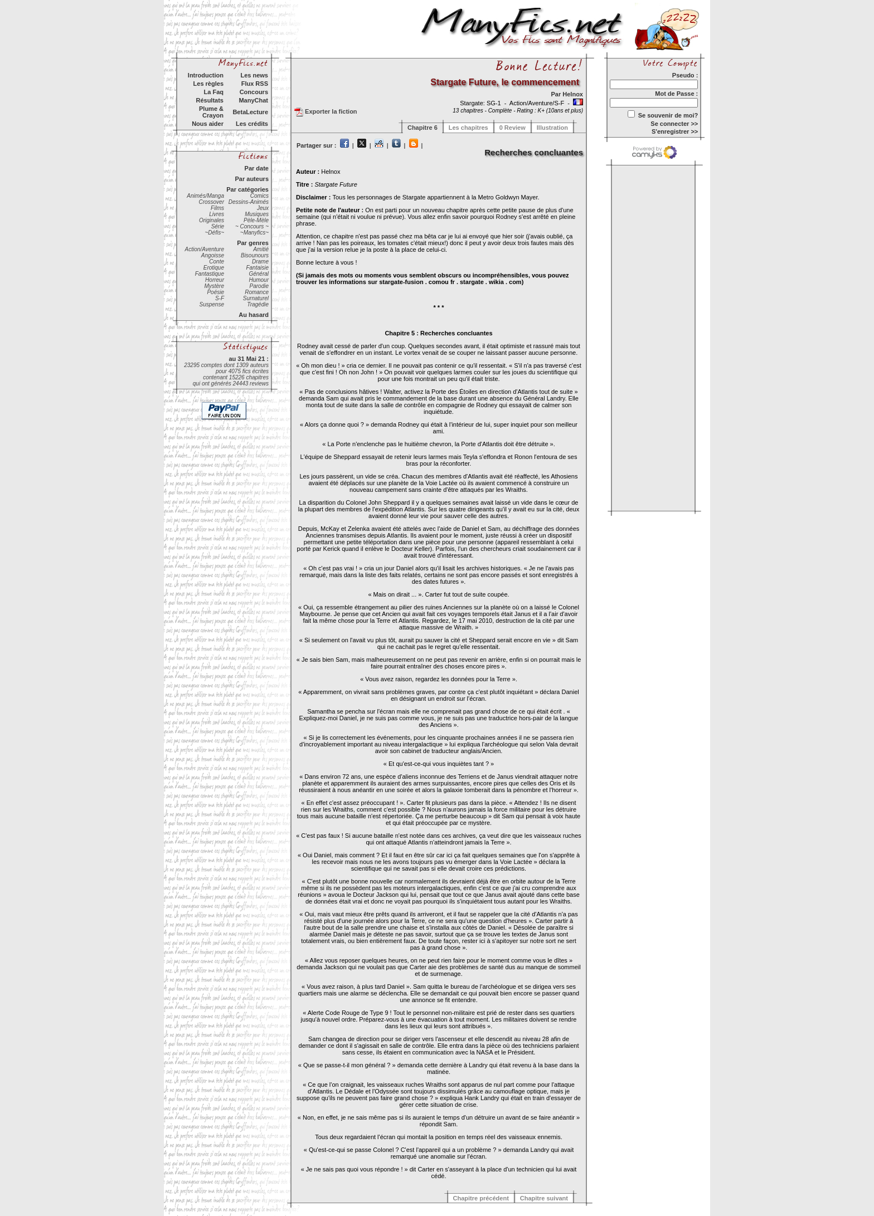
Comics (259, 196)
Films (217, 208)
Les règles (208, 83)
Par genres (253, 243)
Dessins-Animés (249, 202)
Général (259, 274)
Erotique (213, 268)
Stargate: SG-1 (481, 103)
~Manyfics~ (254, 232)
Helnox (572, 94)
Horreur (214, 280)
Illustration (552, 127)
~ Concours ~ (252, 226)
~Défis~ (214, 232)
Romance (257, 292)
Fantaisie (257, 268)
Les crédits (252, 123)
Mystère (214, 286)
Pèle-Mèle (256, 220)
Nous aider (208, 123)
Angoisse (212, 255)
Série (217, 226)
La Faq (214, 92)
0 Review (512, 127)
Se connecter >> (674, 123)
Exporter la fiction (325, 112)
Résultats (210, 100)
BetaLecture (250, 112)
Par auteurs (252, 178)
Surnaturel (256, 298)
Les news (254, 75)
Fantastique (209, 274)
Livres (216, 214)
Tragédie (258, 304)
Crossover (211, 202)
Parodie (259, 286)
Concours (254, 92)
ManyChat (253, 100)
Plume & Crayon (211, 112)
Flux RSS (254, 83)
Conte (216, 261)
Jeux (263, 208)
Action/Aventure (204, 249)
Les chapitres (468, 127)
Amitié (261, 249)
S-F (219, 298)
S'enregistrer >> (675, 131)
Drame (260, 261)
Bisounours (255, 255)
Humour (259, 280)
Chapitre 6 (422, 127)
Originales (211, 220)
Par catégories (247, 189)
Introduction (206, 75)
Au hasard (254, 314)
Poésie (215, 292)
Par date (257, 168)
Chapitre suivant (544, 1198)
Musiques (257, 214)
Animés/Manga (205, 196)
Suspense (212, 304)
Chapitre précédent (481, 1198)
